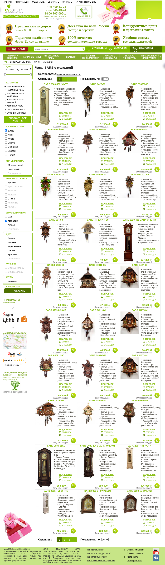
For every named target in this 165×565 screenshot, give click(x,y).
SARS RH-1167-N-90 (98, 220)
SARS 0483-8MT (97, 129)
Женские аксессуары (129, 57)
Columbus (13, 147)
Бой (10, 217)
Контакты (67, 2)
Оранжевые (14, 258)
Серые (11, 250)
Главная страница (135, 553)
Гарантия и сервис (86, 2)
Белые (11, 238)
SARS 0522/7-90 (97, 174)
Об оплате (53, 2)
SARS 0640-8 (56, 220)
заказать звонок (84, 12)
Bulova (11, 143)
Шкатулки (71, 57)
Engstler (12, 151)
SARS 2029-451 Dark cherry (139, 220)
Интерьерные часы (51, 57)
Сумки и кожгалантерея (90, 57)
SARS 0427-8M (139, 310)
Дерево (12, 182)
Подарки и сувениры (12, 57)
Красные (12, 254)
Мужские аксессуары (110, 57)
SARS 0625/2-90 (55, 265)
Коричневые (14, 246)
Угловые (12, 281)
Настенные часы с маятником (16, 94)
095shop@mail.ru (134, 560)
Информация (22, 2)
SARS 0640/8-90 (55, 129)
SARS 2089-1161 (56, 445)
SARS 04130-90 (139, 400)
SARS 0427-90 (139, 265)
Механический (15, 165)
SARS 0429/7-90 (97, 400)
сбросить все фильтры (18, 119)
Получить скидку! (60, 126)
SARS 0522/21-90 (140, 174)
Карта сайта (132, 557)
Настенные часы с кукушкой (16, 100)
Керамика (13, 202)
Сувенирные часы (16, 113)
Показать (19, 291)
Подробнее (65, 113)
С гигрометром (15, 272)
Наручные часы (32, 57)
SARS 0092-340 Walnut (97, 491)
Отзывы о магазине (135, 550)
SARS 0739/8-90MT (56, 310)
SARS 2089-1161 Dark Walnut (97, 445)
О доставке (38, 2)
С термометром (16, 268)
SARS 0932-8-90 (97, 355)
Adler (10, 134)
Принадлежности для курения (149, 57)
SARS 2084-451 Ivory (140, 445)
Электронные (15, 173)
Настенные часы (15, 90)
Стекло (11, 198)
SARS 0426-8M (56, 400)
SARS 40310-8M (97, 265)
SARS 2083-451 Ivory (56, 84)
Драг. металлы (15, 186)
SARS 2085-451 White (56, 491)
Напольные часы (15, 86)
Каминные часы (15, 105)
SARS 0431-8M (98, 310)
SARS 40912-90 (56, 355)
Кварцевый (13, 169)
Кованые (12, 190)
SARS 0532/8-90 (139, 84)
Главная (7, 2)
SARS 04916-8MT (139, 129)
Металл (12, 194)
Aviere (11, 138)
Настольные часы (16, 109)
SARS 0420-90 (97, 84)
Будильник (13, 229)
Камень (12, 206)
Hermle (11, 155)
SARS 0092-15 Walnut (139, 491)
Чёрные (12, 242)
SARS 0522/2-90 (55, 174)
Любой (11, 225)
